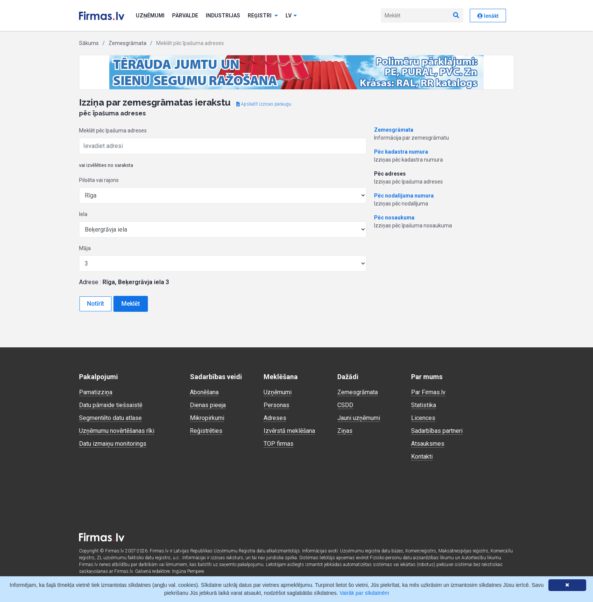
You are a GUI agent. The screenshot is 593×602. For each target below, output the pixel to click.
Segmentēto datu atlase (110, 418)
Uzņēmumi (150, 15)
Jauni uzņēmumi (358, 418)
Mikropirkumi (207, 418)
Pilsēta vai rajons (99, 180)
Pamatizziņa (95, 392)
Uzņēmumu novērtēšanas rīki (116, 430)
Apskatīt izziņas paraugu (263, 104)
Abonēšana (204, 392)
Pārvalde (185, 15)
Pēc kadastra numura (401, 152)
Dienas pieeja (208, 405)
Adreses (275, 418)
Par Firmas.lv (428, 392)
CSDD (345, 405)
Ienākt (487, 16)
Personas (276, 405)
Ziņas (344, 430)
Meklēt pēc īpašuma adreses (113, 131)
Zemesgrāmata (127, 43)
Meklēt (130, 303)
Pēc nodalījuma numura (404, 196)
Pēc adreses (390, 174)
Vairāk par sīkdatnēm (364, 593)
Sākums (89, 43)
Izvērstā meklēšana (289, 430)
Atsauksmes (427, 443)
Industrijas (223, 15)
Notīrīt (95, 303)
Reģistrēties (206, 430)
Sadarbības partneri (437, 430)
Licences (423, 418)
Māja (85, 248)
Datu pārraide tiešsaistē (110, 405)
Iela (83, 214)
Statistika (423, 405)
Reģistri (263, 15)
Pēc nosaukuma (394, 218)
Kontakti (422, 456)
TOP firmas (278, 443)
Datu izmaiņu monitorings (112, 443)
